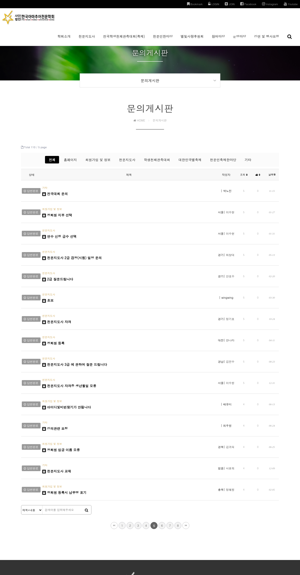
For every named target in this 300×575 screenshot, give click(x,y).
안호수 (230, 259)
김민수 (230, 327)
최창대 (230, 243)
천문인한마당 (162, 40)
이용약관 (145, 532)
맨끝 (185, 461)
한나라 (230, 310)
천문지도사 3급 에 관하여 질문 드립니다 (74, 329)
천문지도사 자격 (56, 295)
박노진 (227, 192)
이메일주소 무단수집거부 (170, 532)
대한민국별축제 (190, 163)
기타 (248, 163)
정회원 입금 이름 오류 (61, 397)
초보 (48, 278)
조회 (244, 178)
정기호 (230, 293)
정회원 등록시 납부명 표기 (64, 430)
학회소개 (64, 40)
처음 (114, 461)
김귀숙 (230, 395)
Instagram (270, 4)
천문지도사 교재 (56, 414)
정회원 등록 (53, 312)
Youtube (291, 4)
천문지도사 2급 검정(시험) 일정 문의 (72, 245)
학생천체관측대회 (157, 163)
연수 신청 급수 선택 (59, 228)
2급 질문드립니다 (57, 262)
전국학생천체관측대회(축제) (124, 40)
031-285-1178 (172, 542)
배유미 (227, 361)
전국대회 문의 (55, 194)
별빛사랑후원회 (192, 40)
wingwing (227, 276)
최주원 (227, 378)
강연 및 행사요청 (266, 40)
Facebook (248, 4)
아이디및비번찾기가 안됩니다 (66, 363)
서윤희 (230, 411)
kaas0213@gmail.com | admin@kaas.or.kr (223, 542)
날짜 (272, 177)
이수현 (230, 209)
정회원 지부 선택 (57, 211)
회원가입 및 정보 (97, 163)
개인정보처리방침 (125, 532)
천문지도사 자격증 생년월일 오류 (69, 346)
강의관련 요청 (55, 380)
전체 (52, 163)
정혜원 (230, 428)
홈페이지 (70, 163)
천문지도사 (87, 40)
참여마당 (218, 40)
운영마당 (239, 40)
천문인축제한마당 (223, 163)
